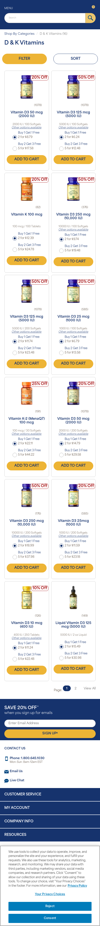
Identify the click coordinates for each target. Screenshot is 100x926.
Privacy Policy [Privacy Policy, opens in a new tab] (77, 886)
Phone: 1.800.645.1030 (27, 758)
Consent (50, 918)
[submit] (90, 18)
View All (90, 688)
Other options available (26, 127)
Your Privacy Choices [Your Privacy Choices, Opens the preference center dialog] (50, 894)
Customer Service (22, 794)
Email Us (16, 771)
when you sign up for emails (28, 710)
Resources (15, 835)
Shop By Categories (19, 34)
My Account (17, 808)
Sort (75, 59)
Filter (24, 59)
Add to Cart (26, 159)
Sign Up (50, 733)
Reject (50, 906)
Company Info (18, 821)
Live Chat (17, 780)
